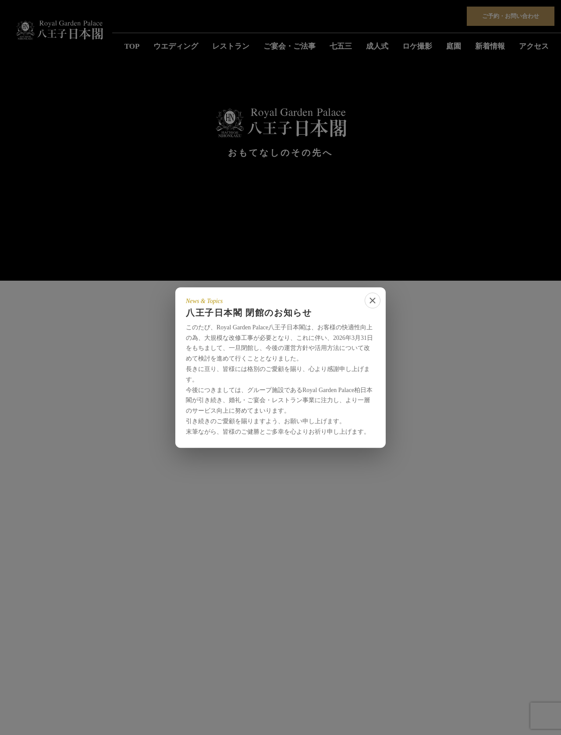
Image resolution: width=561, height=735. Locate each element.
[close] (372, 300)
